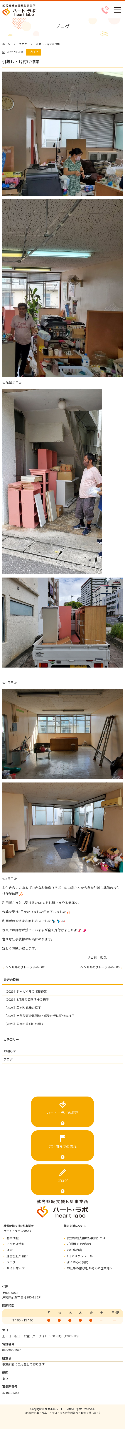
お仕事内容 (74, 1250)
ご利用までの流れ (62, 1147)
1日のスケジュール (80, 1256)
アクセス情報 (16, 1244)
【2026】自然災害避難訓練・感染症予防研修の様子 (39, 1016)
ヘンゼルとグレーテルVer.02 (25, 967)
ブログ (23, 44)
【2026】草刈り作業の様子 (22, 1008)
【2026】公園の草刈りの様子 (24, 1024)
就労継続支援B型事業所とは (86, 1238)
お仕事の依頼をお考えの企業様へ (90, 1268)
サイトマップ (16, 1268)
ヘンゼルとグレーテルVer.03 (100, 967)
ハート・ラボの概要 (62, 1113)
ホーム (6, 44)
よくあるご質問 (77, 1262)
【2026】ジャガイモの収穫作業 (25, 991)
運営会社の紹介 (17, 1256)
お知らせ (10, 1051)
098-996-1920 (11, 1350)
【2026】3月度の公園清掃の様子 (26, 999)
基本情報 (13, 1238)
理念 (10, 1250)
